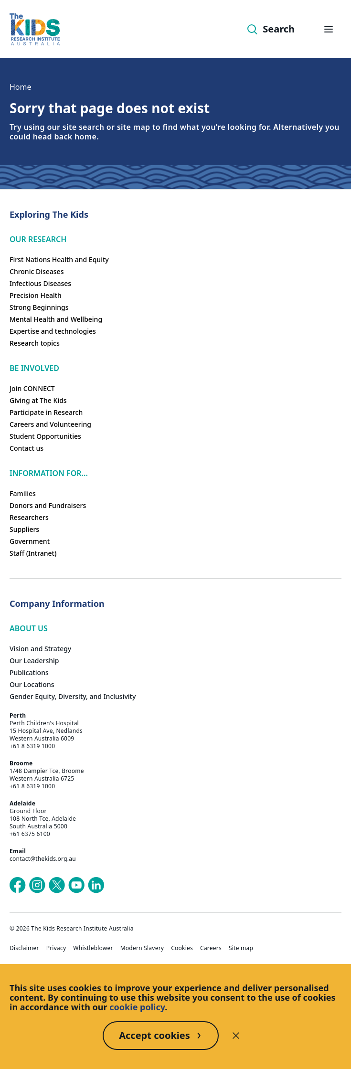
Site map (241, 948)
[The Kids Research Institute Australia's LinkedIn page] (96, 885)
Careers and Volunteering (50, 424)
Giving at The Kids (38, 400)
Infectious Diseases (40, 283)
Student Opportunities (45, 436)
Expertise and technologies (53, 331)
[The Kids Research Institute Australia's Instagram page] (37, 885)
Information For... (49, 473)
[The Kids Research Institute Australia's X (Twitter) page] (57, 885)
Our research (38, 239)
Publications (29, 672)
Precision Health (36, 295)
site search (83, 127)
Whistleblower (93, 948)
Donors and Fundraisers (48, 505)
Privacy (56, 948)
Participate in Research (46, 412)
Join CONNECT (32, 388)
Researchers (29, 517)
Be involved (34, 368)
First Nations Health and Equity (59, 259)
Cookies (182, 948)
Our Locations (32, 684)
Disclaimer (24, 948)
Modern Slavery (142, 948)
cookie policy (137, 1007)
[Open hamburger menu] (328, 29)
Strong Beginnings (39, 307)
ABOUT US (29, 628)
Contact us (26, 448)
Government (30, 541)
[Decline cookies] (235, 1035)
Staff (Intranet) (33, 553)
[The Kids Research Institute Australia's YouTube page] (76, 885)
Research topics (35, 343)
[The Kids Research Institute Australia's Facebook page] (18, 885)
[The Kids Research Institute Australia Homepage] (35, 29)
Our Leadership (34, 660)
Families (23, 493)
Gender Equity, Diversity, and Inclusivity (73, 696)
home (85, 136)
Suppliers (24, 529)
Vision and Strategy (40, 648)
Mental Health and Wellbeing (56, 319)
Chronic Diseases (37, 271)
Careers (211, 948)
